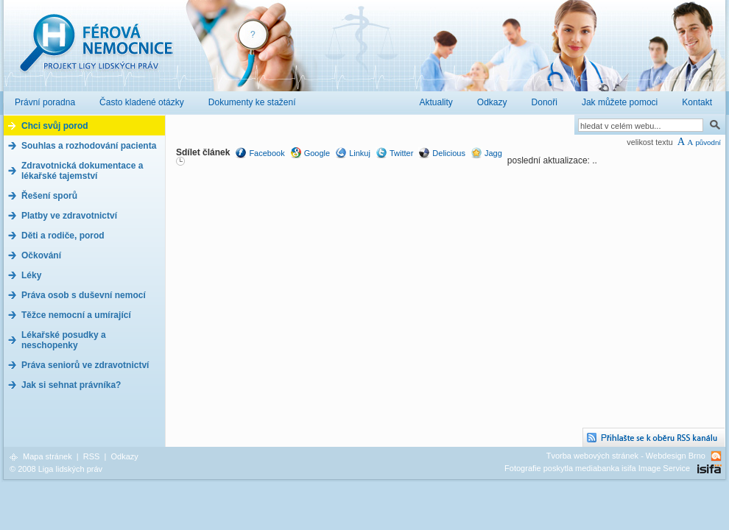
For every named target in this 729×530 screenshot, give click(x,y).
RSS (91, 456)
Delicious (448, 153)
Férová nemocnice (95, 50)
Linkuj (359, 153)
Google (317, 153)
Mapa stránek (47, 456)
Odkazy (124, 456)
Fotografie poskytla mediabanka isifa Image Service (597, 468)
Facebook (266, 153)
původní (708, 142)
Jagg (493, 153)
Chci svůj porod (54, 126)
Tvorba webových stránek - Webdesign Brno (625, 455)
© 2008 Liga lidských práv (56, 468)
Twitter (401, 153)
